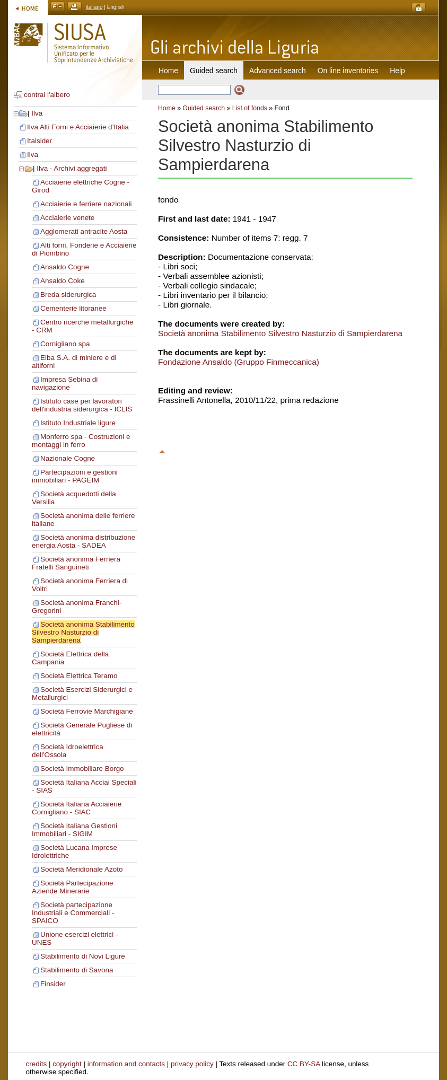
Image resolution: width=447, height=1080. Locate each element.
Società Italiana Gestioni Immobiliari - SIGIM (74, 830)
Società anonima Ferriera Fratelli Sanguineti (76, 563)
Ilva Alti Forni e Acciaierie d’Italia (78, 127)
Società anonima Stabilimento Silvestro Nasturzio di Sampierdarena (83, 632)
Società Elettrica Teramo (78, 676)
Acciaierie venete (67, 218)
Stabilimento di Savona (76, 970)
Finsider (53, 984)
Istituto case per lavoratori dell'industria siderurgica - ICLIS (82, 405)
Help (397, 70)
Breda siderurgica (68, 294)
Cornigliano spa (65, 344)
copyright (67, 1064)
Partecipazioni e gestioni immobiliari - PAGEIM (75, 476)
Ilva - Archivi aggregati (72, 168)
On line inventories (348, 70)
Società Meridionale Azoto (81, 869)
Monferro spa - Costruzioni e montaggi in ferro (81, 441)
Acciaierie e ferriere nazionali (86, 204)
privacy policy (192, 1064)
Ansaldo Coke (62, 281)
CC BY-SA (303, 1064)
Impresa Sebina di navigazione (65, 383)
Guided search (203, 108)
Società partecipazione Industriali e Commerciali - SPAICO (73, 913)
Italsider (39, 141)
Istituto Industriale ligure (78, 423)
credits (36, 1064)
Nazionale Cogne (67, 458)
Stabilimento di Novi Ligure (82, 956)
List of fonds (249, 108)
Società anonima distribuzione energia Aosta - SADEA (83, 541)
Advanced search (277, 70)
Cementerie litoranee (73, 308)
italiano (94, 7)
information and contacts (126, 1064)
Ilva (36, 113)
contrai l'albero (47, 95)
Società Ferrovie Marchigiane (86, 711)
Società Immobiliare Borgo (82, 768)
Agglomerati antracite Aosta (83, 231)
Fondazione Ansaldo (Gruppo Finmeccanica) (238, 361)
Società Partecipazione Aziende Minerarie (72, 887)
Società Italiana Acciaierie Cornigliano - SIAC (76, 808)
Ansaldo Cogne (64, 267)
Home (168, 70)
